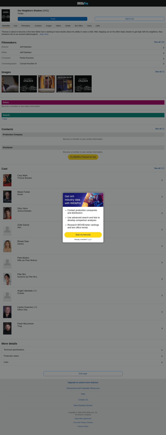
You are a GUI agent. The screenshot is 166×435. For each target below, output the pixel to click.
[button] (83, 234)
